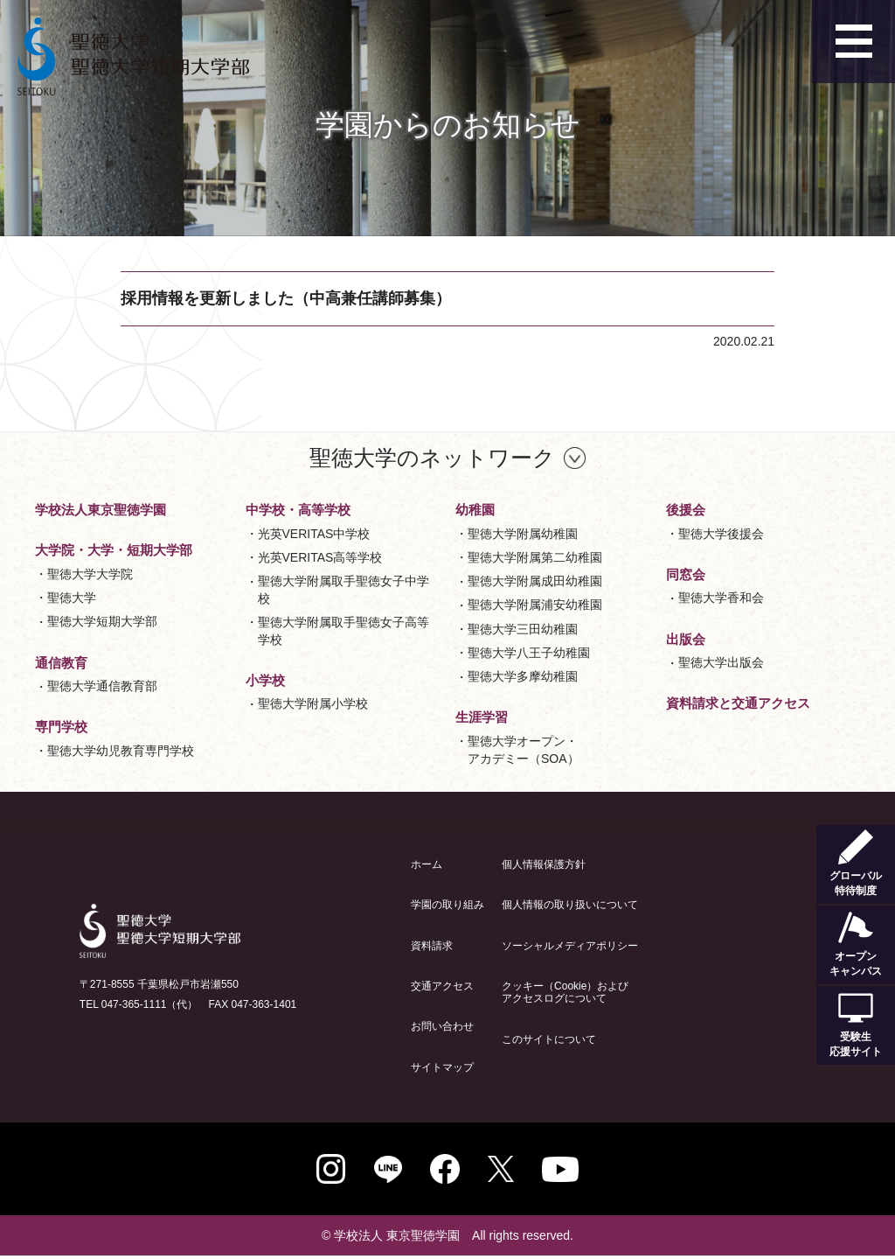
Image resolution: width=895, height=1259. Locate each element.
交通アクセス (442, 986)
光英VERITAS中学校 (314, 534)
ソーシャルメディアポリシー (570, 946)
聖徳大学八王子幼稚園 (529, 653)
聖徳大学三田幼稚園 (523, 629)
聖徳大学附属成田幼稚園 (535, 581)
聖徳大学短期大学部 (102, 621)
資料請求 (432, 946)
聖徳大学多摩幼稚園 (523, 676)
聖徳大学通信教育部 (102, 686)
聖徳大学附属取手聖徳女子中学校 (343, 589)
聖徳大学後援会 (721, 534)
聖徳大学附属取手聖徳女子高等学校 (343, 631)
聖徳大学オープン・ (523, 751)
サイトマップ (442, 1067)
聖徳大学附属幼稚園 (523, 534)
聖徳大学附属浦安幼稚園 (535, 605)
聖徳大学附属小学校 (313, 703)
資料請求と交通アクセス (738, 703)
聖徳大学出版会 (721, 662)
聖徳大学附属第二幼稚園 (535, 557)
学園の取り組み (447, 905)
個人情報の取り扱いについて (570, 905)
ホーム (426, 864)
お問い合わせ (442, 1026)
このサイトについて (549, 1039)
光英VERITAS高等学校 (320, 557)
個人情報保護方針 (544, 864)
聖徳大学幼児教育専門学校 (120, 751)
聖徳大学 (71, 598)
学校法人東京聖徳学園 (100, 509)
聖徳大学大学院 (90, 574)
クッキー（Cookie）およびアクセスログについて (565, 992)
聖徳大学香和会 (721, 598)
